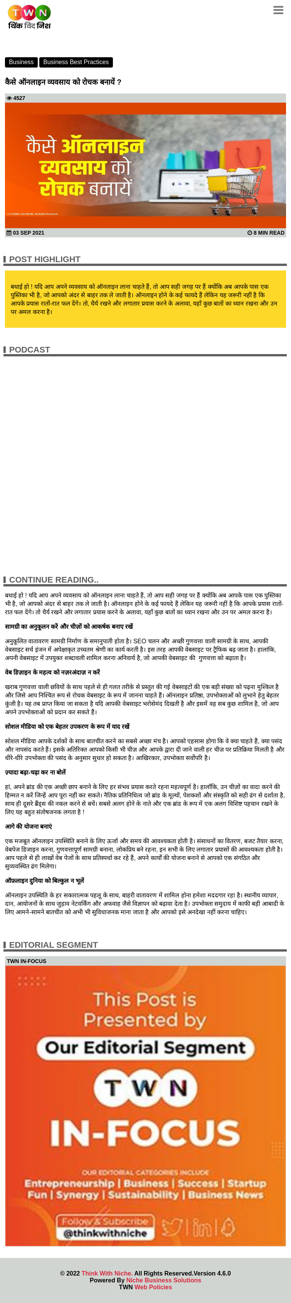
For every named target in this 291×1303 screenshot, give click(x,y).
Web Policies (153, 1287)
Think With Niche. (107, 1273)
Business (21, 62)
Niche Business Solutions (163, 1280)
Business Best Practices (76, 62)
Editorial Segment (53, 945)
